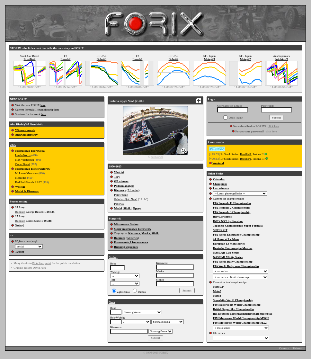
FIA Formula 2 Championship (231, 207)
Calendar (219, 179)
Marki (118, 208)
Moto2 (217, 291)
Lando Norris (23, 155)
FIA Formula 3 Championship (231, 212)
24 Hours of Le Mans (226, 239)
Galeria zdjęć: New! (125, 199)
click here (273, 126)
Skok (112, 302)
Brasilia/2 (29, 59)
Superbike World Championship (233, 300)
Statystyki (115, 218)
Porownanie (121, 194)
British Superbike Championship (233, 309)
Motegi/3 (209, 59)
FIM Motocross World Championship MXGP (241, 318)
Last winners (221, 188)
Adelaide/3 (281, 59)
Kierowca (134, 233)
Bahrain (20, 211)
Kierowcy (120, 190)
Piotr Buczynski (41, 263)
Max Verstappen (24, 159)
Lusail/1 (137, 59)
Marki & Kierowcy (27, 191)
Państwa (119, 203)
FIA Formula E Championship (232, 203)
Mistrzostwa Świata (126, 224)
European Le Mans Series (229, 243)
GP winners (121, 181)
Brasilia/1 (245, 154)
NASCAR (157, 156)
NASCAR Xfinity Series (228, 257)
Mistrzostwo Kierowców (30, 150)
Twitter (19, 251)
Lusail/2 (65, 59)
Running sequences (126, 246)
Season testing (18, 201)
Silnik (155, 233)
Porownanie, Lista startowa (131, 242)
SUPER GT (220, 230)
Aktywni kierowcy (26, 134)
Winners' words (25, 130)
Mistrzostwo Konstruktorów (32, 168)
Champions (220, 183)
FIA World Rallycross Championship (236, 266)
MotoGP (218, 286)
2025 (13, 145)
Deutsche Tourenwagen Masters (232, 248)
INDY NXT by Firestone (228, 221)
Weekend (218, 163)
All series (133, 190)
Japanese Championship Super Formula (238, 225)
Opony (137, 208)
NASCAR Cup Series (226, 252)
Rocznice (119, 237)
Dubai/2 (174, 59)
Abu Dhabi (16, 124)
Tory (117, 176)
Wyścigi (20, 186)
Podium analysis (124, 185)
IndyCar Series (222, 216)
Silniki (127, 208)
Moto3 (217, 295)
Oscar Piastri (22, 164)
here (43, 105)
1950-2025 (115, 166)
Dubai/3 (102, 59)
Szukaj (19, 225)
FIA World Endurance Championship (236, 234)
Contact (284, 348)
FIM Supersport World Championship (237, 304)
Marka (146, 233)
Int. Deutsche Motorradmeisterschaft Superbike (242, 313)
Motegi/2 (245, 59)
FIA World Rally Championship (233, 261)
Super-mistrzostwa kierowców (132, 228)
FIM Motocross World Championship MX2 (240, 322)
